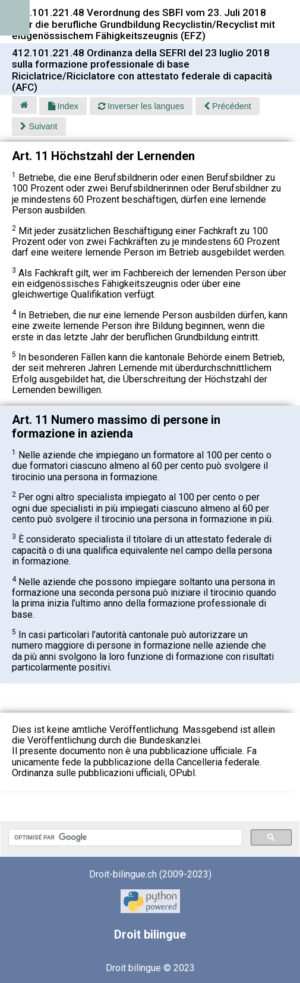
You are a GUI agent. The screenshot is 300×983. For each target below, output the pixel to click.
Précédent (227, 106)
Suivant (38, 126)
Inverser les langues (141, 106)
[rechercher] (124, 837)
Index (63, 106)
